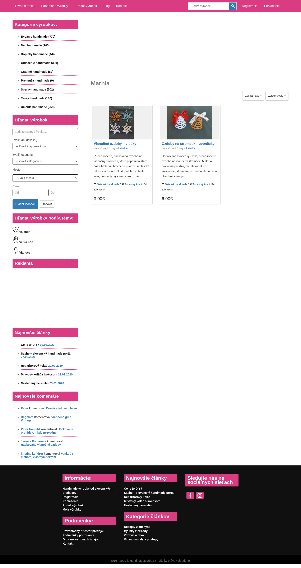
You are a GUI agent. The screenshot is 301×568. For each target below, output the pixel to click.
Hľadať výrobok (25, 204)
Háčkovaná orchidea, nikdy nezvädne (47, 431)
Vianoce (21, 252)
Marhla (124, 148)
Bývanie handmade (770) (38, 36)
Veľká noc (23, 242)
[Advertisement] (189, 43)
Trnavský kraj (132, 184)
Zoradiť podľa (277, 95)
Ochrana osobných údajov (80, 539)
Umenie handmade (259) (38, 107)
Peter (24, 408)
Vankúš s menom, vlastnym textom (47, 455)
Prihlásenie (271, 6)
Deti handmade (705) (35, 45)
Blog (106, 6)
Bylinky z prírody (136, 531)
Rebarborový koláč (34, 365)
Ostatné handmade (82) (37, 71)
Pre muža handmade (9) (37, 80)
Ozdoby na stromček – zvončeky (188, 144)
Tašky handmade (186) (36, 98)
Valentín (22, 232)
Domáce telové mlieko (61, 408)
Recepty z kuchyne (137, 526)
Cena (16, 186)
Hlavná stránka (24, 6)
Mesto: (17, 169)
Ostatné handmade (108, 184)
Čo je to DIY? (30, 344)
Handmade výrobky (54, 6)
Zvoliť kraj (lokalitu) (25, 140)
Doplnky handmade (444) (38, 54)
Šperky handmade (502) (37, 89)
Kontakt (121, 6)
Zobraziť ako (253, 95)
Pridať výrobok (87, 6)
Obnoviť (47, 204)
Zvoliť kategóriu (23, 154)
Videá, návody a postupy (141, 539)
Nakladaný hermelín (34, 383)
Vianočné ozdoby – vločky (115, 144)
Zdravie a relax (134, 535)
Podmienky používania (78, 535)
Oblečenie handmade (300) (39, 63)
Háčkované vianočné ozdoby (41, 444)
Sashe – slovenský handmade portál (46, 353)
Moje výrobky (71, 509)
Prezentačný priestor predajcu (83, 531)
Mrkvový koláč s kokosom (39, 374)
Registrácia (250, 6)
